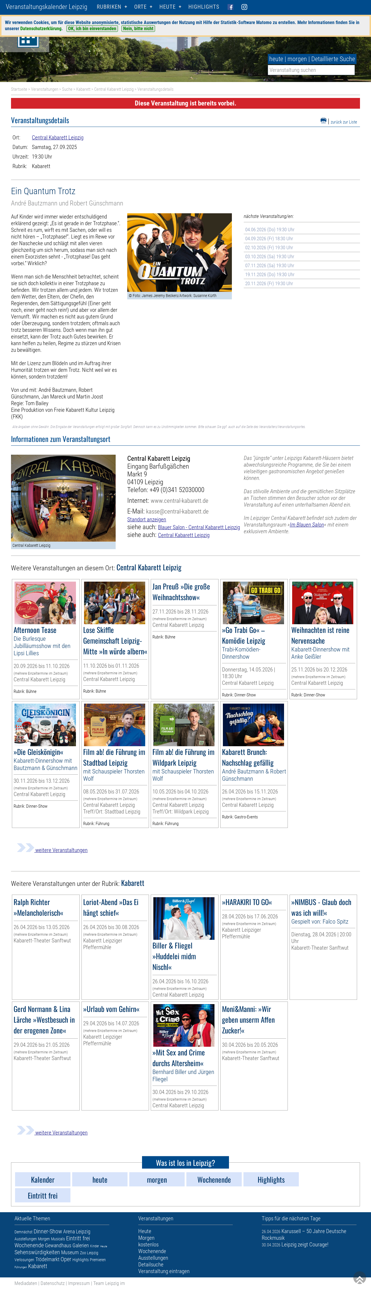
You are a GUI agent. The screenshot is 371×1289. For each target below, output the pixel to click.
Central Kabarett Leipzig (114, 89)
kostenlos (148, 1244)
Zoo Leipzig (89, 1252)
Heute (103, 1246)
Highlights (203, 6)
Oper (66, 1259)
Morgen (44, 1239)
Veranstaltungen (44, 89)
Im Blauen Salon (307, 524)
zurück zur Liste (344, 122)
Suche (67, 89)
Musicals (58, 1239)
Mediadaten (25, 1283)
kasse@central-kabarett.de (177, 511)
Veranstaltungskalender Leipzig (46, 7)
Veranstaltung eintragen (164, 1271)
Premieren (98, 1259)
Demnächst (23, 1232)
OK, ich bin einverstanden (92, 28)
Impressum (79, 1283)
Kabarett (83, 89)
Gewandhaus (58, 1245)
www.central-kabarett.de (179, 500)
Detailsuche (150, 1264)
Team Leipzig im (109, 1283)
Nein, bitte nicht (138, 28)
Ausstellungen (25, 1239)
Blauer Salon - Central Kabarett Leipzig (199, 527)
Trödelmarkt (47, 1259)
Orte (140, 6)
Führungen (20, 1267)
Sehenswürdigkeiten (37, 1252)
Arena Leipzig (76, 1231)
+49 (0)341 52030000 (177, 490)
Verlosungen (24, 1259)
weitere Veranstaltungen (52, 850)
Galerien (80, 1245)
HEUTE (167, 6)
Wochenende (29, 1245)
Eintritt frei (78, 1238)
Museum (70, 1252)
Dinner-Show (48, 1231)
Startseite (19, 89)
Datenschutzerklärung (40, 28)
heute (276, 59)
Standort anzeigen (146, 519)
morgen (297, 59)
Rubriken (109, 6)
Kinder (94, 1246)
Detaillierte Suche (333, 59)
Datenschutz (53, 1283)
